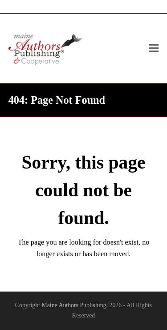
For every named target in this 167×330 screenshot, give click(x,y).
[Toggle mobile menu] (154, 48)
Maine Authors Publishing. (74, 305)
